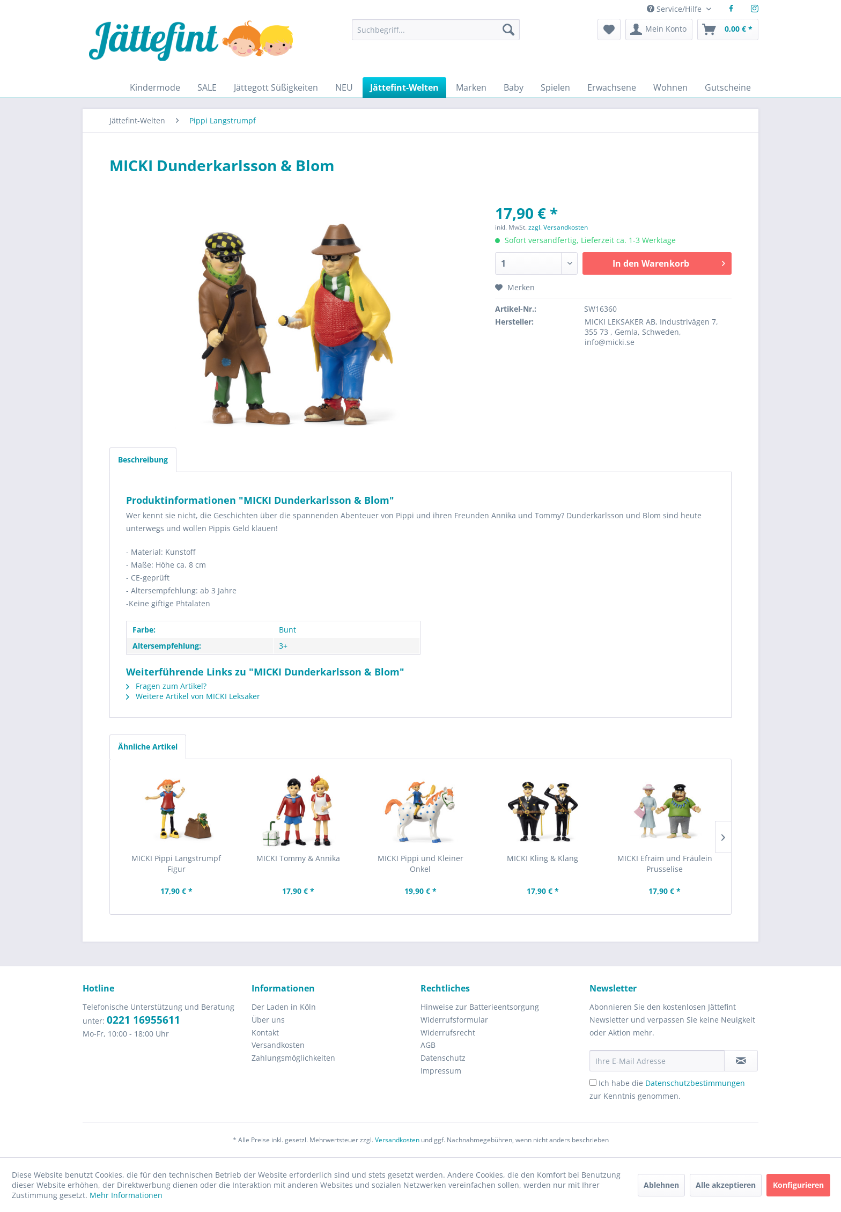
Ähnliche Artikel (148, 746)
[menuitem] (435, 34)
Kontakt (265, 1032)
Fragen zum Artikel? (166, 686)
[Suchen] (508, 29)
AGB (428, 1045)
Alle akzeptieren (726, 1185)
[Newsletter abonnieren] (741, 1060)
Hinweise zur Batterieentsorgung (479, 1007)
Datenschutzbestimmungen (695, 1083)
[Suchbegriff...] (435, 29)
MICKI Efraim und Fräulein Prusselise (664, 863)
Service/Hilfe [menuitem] (675, 9)
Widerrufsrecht (447, 1032)
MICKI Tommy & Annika (298, 858)
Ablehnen (661, 1185)
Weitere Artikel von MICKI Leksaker (193, 696)
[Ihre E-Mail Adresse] (657, 1060)
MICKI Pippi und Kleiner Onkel (420, 863)
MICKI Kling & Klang (542, 858)
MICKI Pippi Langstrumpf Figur (176, 863)
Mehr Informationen (126, 1195)
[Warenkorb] (727, 29)
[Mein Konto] (658, 29)
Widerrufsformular (454, 1020)
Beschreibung (143, 459)
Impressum (440, 1071)
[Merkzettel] (609, 29)
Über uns (268, 1020)
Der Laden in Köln (284, 1007)
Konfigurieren (798, 1185)
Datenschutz (443, 1058)
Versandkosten (278, 1045)
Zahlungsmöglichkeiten (293, 1058)
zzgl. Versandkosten (558, 227)
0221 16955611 (143, 1020)
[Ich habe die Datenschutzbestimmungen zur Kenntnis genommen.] (592, 1082)
